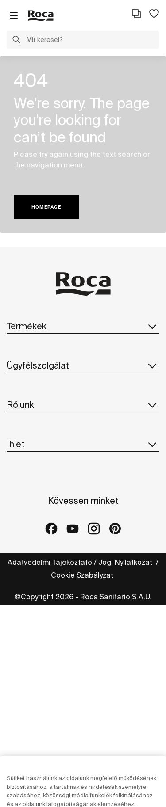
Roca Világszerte (36, 499)
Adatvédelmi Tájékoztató (50, 764)
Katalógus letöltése (40, 364)
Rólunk (83, 461)
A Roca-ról (25, 481)
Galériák (21, 655)
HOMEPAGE (46, 207)
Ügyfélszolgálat (83, 411)
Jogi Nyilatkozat (126, 764)
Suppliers (23, 570)
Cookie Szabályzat (83, 776)
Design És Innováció (40, 534)
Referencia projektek (42, 637)
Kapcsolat (24, 431)
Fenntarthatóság (35, 517)
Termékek (83, 326)
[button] (16, 40)
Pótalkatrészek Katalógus (50, 381)
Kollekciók (24, 346)
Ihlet (83, 600)
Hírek (15, 552)
